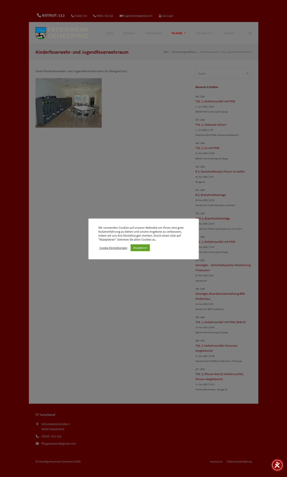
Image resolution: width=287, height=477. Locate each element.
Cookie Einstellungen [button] (113, 248)
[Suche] (250, 33)
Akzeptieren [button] (140, 248)
